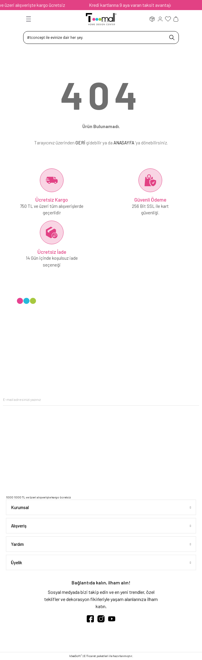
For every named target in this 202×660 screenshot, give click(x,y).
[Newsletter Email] (101, 399)
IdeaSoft (75, 656)
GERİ (80, 142)
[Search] (101, 37)
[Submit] (194, 399)
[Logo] (101, 18)
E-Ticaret (90, 656)
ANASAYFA (123, 142)
